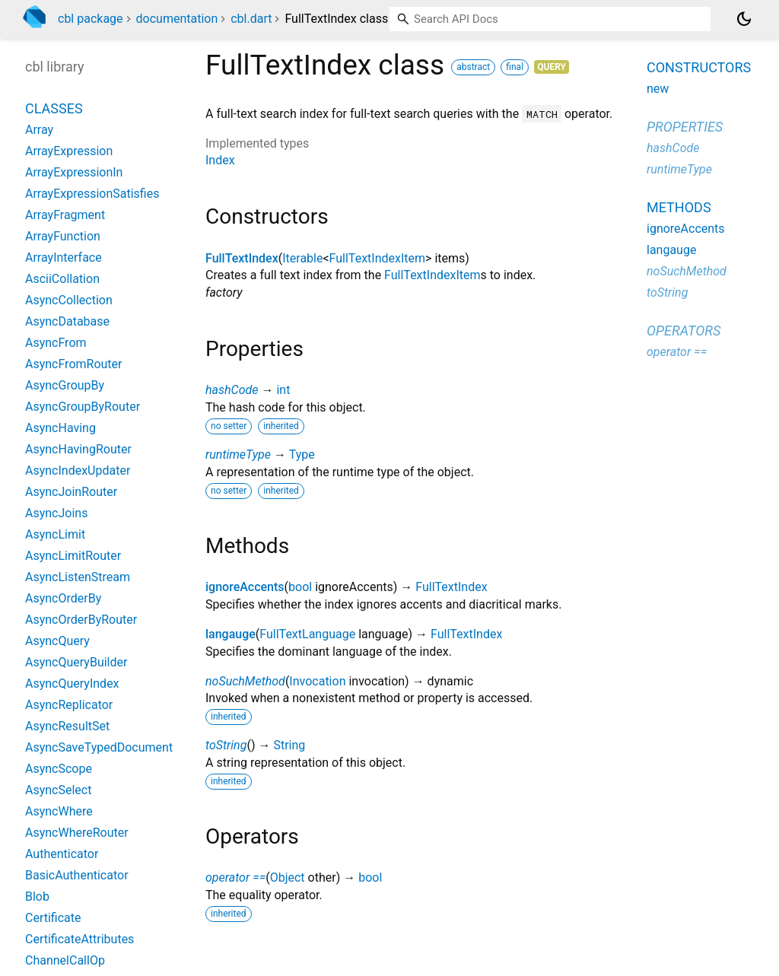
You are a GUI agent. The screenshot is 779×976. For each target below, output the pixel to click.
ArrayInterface (63, 257)
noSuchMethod (245, 681)
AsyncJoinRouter (71, 492)
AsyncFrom (56, 342)
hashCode (231, 390)
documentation (177, 18)
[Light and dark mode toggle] (744, 19)
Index (220, 160)
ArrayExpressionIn (73, 172)
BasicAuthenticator (77, 875)
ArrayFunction (62, 236)
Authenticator (61, 854)
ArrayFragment (65, 215)
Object (287, 877)
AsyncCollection (69, 300)
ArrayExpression (69, 151)
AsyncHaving (60, 428)
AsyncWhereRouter (77, 832)
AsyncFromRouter (73, 364)
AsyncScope (58, 768)
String (289, 745)
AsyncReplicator (69, 705)
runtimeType (238, 454)
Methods (679, 207)
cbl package (90, 18)
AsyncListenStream (77, 577)
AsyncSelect (58, 790)
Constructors (699, 67)
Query (551, 67)
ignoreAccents (245, 587)
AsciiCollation (62, 279)
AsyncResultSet (67, 726)
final (514, 67)
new (658, 88)
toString (225, 745)
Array (39, 129)
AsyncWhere (59, 811)
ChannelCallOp (65, 960)
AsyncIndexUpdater (77, 470)
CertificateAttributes (79, 939)
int (283, 390)
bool (300, 587)
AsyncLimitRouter (73, 555)
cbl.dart (251, 18)
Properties (685, 127)
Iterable (302, 258)
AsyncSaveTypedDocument (99, 747)
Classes (54, 108)
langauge (230, 634)
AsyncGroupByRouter (82, 406)
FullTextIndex (241, 258)
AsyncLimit (55, 534)
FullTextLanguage (307, 634)
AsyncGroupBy (64, 385)
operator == (235, 877)
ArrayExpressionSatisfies (92, 193)
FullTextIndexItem (377, 258)
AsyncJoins (56, 513)
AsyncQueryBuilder (76, 662)
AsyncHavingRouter (78, 449)
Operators (683, 331)
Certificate (53, 918)
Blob (37, 896)
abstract (473, 67)
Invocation (317, 681)
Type (302, 454)
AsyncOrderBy (63, 598)
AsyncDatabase (67, 321)
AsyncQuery (57, 641)
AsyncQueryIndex (72, 683)
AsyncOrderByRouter (81, 619)
